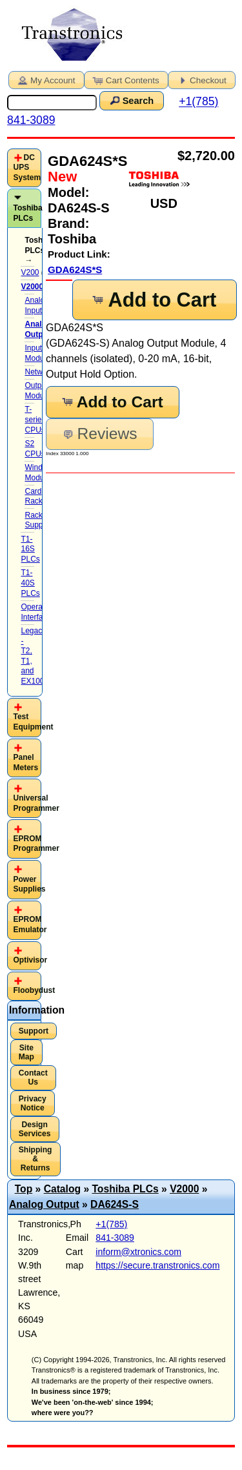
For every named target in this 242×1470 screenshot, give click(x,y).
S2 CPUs (35, 448)
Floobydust (34, 990)
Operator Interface (36, 612)
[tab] (24, 168)
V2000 (184, 1188)
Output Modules (39, 390)
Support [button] (33, 1031)
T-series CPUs (35, 419)
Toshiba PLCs (27, 213)
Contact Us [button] (33, 1077)
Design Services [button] (35, 1129)
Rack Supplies (39, 520)
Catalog (62, 1188)
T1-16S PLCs (30, 549)
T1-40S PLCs (30, 582)
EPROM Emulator (29, 924)
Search (130, 100)
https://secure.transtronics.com (157, 1265)
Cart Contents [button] (125, 79)
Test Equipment (33, 721)
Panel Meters (25, 762)
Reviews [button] (99, 433)
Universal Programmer (36, 803)
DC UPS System (27, 167)
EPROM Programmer (36, 843)
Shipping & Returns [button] (35, 1158)
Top (24, 1188)
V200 (30, 272)
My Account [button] (45, 79)
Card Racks (35, 496)
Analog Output (44, 1204)
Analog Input (36, 305)
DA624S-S (114, 1204)
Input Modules (39, 353)
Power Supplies (29, 884)
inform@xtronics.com (138, 1252)
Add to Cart (153, 300)
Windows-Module (42, 472)
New (62, 176)
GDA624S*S (75, 269)
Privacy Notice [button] (32, 1103)
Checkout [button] (201, 79)
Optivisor (30, 960)
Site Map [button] (26, 1052)
